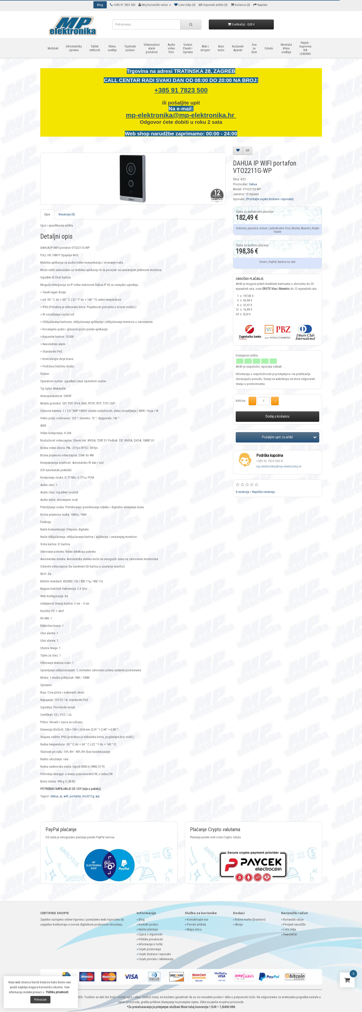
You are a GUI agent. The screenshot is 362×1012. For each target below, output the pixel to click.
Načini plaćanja (148, 929)
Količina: (241, 400)
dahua (54, 796)
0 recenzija (242, 492)
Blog (142, 919)
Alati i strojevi (205, 48)
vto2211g (88, 796)
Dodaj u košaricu (277, 416)
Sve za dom (254, 48)
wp (98, 796)
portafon (75, 796)
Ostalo (269, 48)
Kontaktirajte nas (197, 919)
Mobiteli (53, 48)
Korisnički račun (293, 919)
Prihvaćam (40, 999)
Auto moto (221, 48)
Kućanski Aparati (238, 48)
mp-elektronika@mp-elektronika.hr (181, 115)
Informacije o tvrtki (151, 944)
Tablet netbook (94, 48)
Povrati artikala (196, 924)
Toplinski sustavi (130, 48)
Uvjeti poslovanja (150, 949)
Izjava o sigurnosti (150, 934)
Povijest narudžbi (294, 924)
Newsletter (290, 934)
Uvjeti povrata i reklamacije (156, 959)
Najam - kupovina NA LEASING (305, 48)
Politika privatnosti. (57, 992)
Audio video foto (171, 48)
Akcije (239, 924)
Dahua (253, 184)
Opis (47, 214)
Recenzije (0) (67, 214)
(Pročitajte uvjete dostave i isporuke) (270, 199)
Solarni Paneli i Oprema (188, 48)
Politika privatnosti (151, 939)
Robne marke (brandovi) (250, 919)
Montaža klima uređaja (286, 48)
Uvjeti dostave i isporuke (155, 954)
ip (61, 796)
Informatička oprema (74, 48)
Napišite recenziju (263, 492)
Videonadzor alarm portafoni (152, 48)
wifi (66, 796)
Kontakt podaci (148, 924)
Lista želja (289, 929)
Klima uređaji (112, 48)
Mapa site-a (194, 929)
